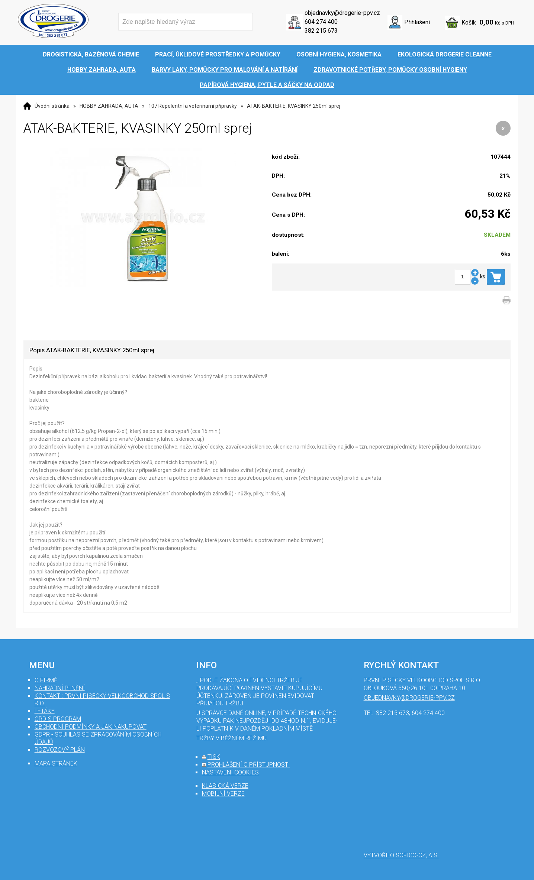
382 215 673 (321, 30)
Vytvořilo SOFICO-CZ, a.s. (401, 855)
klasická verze (225, 785)
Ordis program (58, 718)
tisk (214, 756)
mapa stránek (56, 763)
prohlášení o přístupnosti (249, 764)
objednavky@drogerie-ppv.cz (342, 12)
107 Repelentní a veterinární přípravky (192, 106)
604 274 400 (321, 21)
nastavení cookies (230, 772)
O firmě (46, 680)
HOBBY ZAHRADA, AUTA (109, 106)
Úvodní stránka (52, 106)
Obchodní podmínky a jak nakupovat (91, 726)
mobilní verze (223, 793)
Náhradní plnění (60, 688)
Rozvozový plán (60, 749)
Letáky (45, 711)
